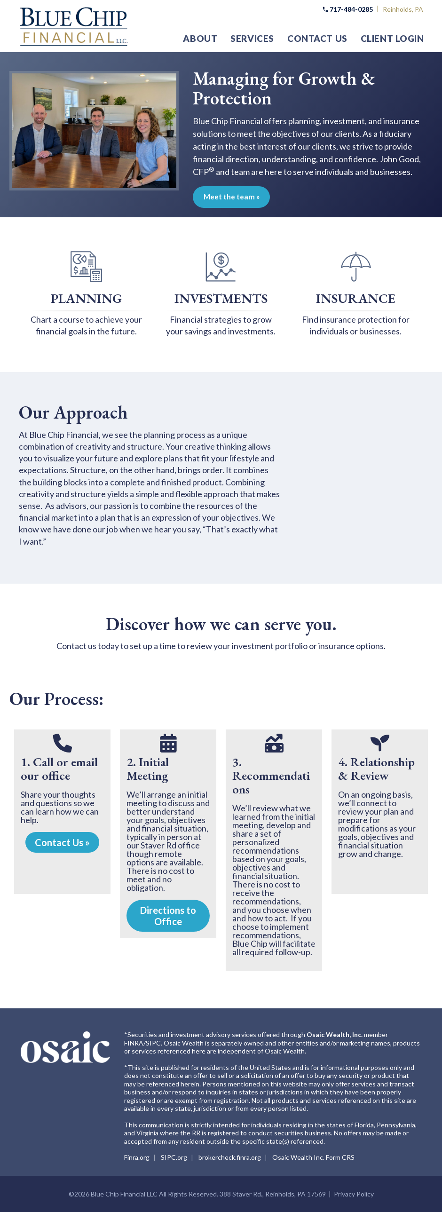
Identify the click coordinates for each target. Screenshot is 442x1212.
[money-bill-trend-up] (274, 743)
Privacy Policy (354, 1194)
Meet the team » (245, 196)
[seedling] (380, 743)
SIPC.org (174, 1157)
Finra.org (137, 1157)
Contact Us (317, 38)
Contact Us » (62, 842)
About (200, 38)
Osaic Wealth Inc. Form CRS (313, 1157)
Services (252, 38)
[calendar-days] (168, 743)
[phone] (62, 743)
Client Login (392, 38)
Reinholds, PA (403, 9)
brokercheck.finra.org (229, 1157)
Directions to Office (168, 915)
